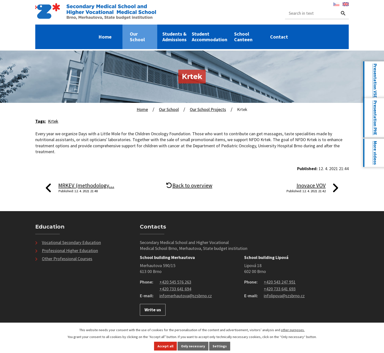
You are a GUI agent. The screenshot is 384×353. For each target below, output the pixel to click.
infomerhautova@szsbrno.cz (185, 296)
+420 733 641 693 (280, 289)
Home (105, 37)
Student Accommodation (209, 36)
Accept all (165, 346)
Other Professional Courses (67, 258)
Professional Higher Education (70, 250)
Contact (279, 37)
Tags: (40, 121)
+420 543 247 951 (280, 282)
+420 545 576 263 (175, 282)
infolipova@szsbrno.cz (284, 296)
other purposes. (293, 330)
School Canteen (243, 36)
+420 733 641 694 (175, 289)
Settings (220, 346)
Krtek (53, 121)
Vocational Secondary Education (71, 242)
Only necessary (193, 346)
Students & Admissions (174, 36)
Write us (152, 309)
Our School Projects (208, 109)
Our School (137, 36)
